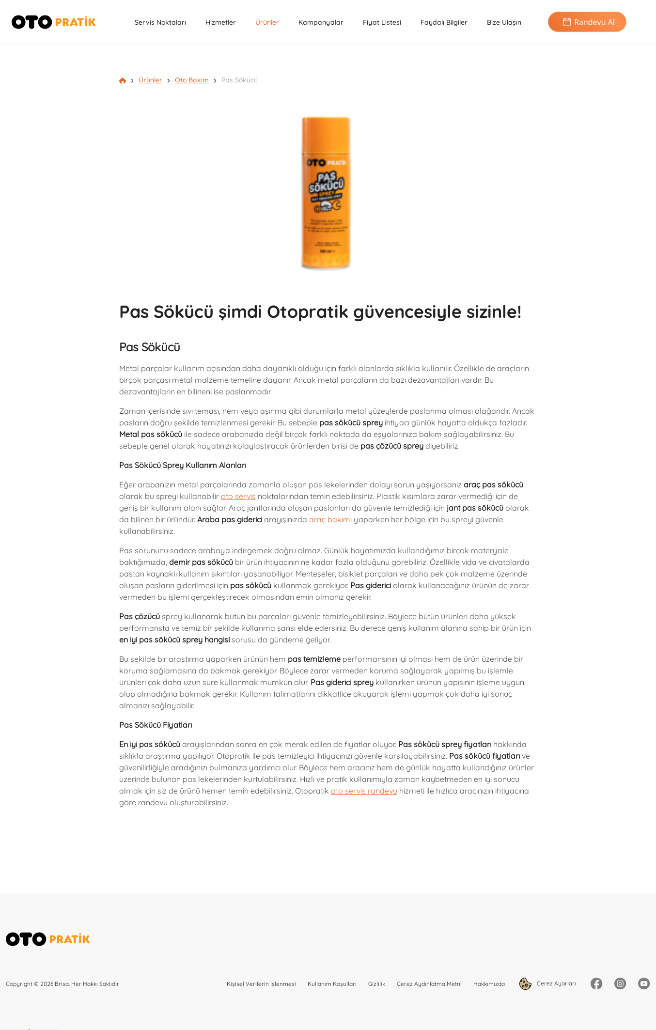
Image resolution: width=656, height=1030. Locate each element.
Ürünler (267, 22)
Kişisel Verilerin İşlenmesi (261, 983)
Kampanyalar (321, 22)
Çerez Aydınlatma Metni (429, 983)
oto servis (238, 496)
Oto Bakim (192, 80)
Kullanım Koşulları (332, 983)
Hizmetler (220, 22)
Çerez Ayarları (547, 984)
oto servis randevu (364, 791)
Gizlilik (376, 983)
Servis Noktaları (160, 22)
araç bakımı (330, 519)
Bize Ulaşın (504, 22)
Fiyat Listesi (382, 22)
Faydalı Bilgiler (444, 22)
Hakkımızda (489, 983)
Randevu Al (587, 22)
